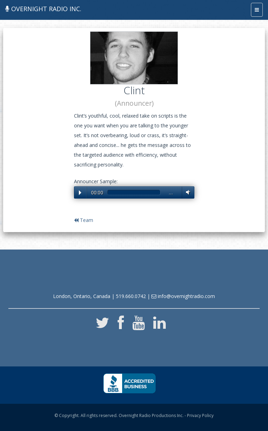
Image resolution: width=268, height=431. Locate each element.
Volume (186, 192)
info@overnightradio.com (183, 296)
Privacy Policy (200, 415)
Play (80, 192)
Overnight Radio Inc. (43, 9)
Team (83, 220)
